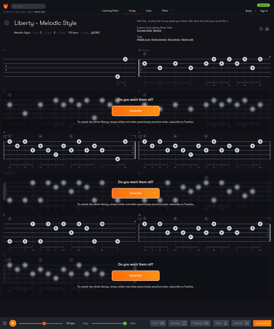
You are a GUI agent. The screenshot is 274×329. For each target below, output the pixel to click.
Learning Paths (110, 10)
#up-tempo (174, 39)
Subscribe (263, 5)
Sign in (264, 10)
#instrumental (158, 39)
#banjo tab (187, 39)
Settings (241, 323)
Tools (221, 323)
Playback (201, 323)
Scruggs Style (144, 30)
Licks (148, 10)
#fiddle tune (143, 39)
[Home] (5, 6)
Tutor (158, 323)
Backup (157, 30)
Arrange (178, 323)
